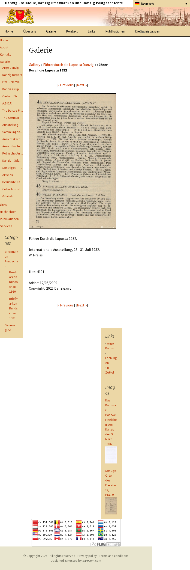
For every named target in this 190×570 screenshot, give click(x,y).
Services (6, 226)
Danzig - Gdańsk (12, 160)
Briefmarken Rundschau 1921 (13, 308)
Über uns (29, 31)
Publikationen (115, 31)
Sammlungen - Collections (12, 132)
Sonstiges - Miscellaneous (12, 168)
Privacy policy (87, 556)
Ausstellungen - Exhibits (12, 125)
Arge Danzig (10, 67)
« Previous (66, 85)
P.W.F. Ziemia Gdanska (12, 82)
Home (9, 31)
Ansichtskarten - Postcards (12, 139)
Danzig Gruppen (12, 89)
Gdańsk (7, 196)
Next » (82, 85)
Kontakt (72, 31)
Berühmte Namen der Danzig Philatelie (12, 182)
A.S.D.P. (7, 103)
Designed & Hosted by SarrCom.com (76, 560)
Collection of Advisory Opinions (12, 189)
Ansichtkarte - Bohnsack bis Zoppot (12, 146)
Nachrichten (8, 212)
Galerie (51, 31)
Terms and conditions (114, 556)
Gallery (34, 64)
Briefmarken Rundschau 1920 (13, 282)
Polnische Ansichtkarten (12, 153)
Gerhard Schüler (12, 96)
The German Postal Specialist (12, 118)
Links (91, 31)
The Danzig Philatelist (12, 110)
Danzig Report (12, 75)
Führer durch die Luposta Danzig (68, 64)
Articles (7, 175)
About (4, 47)
